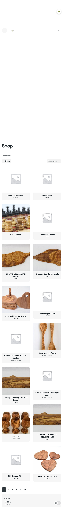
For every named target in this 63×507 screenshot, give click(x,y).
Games (47, 197)
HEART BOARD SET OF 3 (47, 476)
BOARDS (15, 197)
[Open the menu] (4, 30)
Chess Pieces (15, 234)
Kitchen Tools (16, 439)
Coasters (47, 316)
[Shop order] (54, 161)
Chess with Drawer (47, 234)
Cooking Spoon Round (47, 353)
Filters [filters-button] (6, 161)
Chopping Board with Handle (47, 274)
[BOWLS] (5, 504)
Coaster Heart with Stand (15, 316)
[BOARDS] (5, 501)
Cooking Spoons (47, 355)
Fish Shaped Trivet (15, 476)
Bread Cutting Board (15, 195)
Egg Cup (15, 436)
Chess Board (47, 195)
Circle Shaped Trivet (47, 313)
